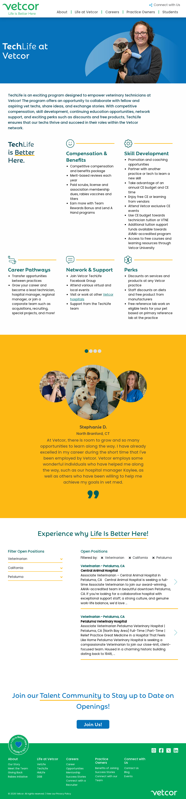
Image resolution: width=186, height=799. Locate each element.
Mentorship (73, 772)
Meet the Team (18, 768)
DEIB (39, 776)
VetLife (41, 764)
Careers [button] (112, 12)
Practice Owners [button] (141, 12)
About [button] (62, 12)
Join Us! (93, 724)
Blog (127, 772)
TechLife (42, 768)
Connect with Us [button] (164, 5)
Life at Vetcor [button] (86, 12)
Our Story (14, 764)
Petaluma (35, 577)
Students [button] (170, 12)
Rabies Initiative (18, 776)
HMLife (41, 772)
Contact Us (131, 768)
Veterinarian (35, 559)
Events (128, 776)
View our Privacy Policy (58, 793)
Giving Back (15, 772)
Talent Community (71, 694)
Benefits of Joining (107, 768)
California (35, 568)
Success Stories (76, 776)
